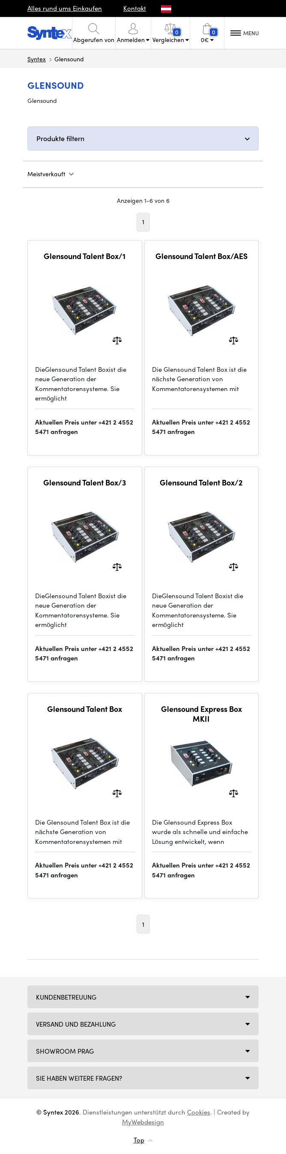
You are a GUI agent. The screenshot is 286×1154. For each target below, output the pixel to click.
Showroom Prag (65, 1051)
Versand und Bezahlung (76, 1024)
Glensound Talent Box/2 (201, 482)
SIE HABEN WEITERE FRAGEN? (79, 1078)
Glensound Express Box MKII (201, 714)
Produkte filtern (60, 138)
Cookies (198, 1112)
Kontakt (134, 8)
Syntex (36, 58)
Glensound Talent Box (84, 709)
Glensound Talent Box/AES (201, 256)
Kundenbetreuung (66, 997)
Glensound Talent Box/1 (84, 256)
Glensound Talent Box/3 (84, 482)
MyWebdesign (143, 1122)
